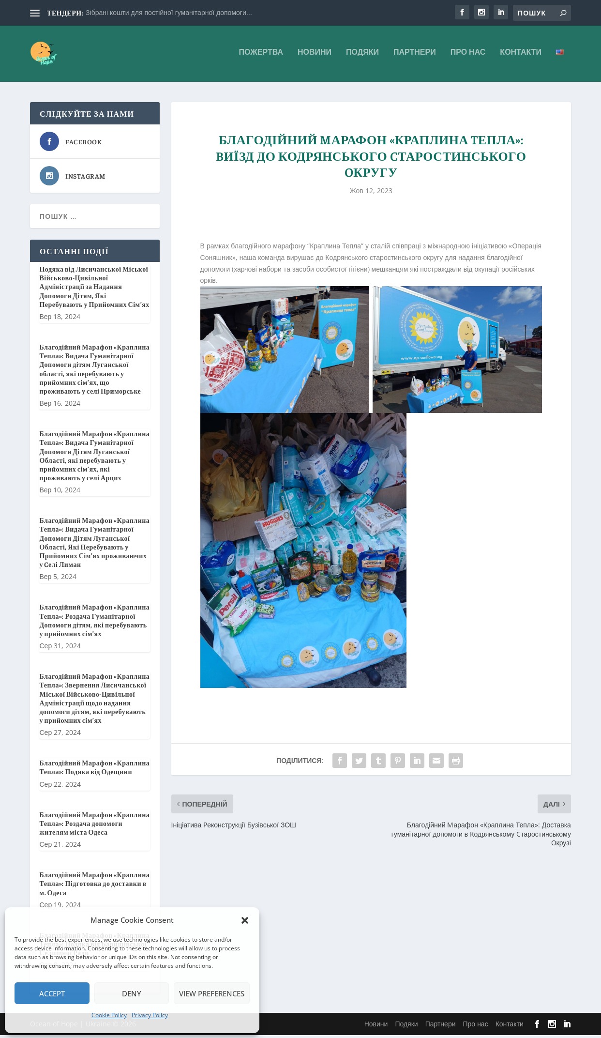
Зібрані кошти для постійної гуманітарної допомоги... (169, 12)
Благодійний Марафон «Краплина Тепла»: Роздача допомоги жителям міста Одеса (94, 826)
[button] (245, 920)
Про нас (468, 56)
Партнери (414, 56)
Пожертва (261, 56)
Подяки (362, 56)
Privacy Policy (150, 1015)
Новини (314, 56)
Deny (131, 993)
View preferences (211, 993)
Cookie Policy (109, 1015)
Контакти (520, 56)
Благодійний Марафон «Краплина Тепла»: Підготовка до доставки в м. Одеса (94, 886)
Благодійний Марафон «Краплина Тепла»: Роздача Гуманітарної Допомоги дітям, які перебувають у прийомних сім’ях (94, 623)
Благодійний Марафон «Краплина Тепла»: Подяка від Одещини (94, 770)
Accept (52, 993)
